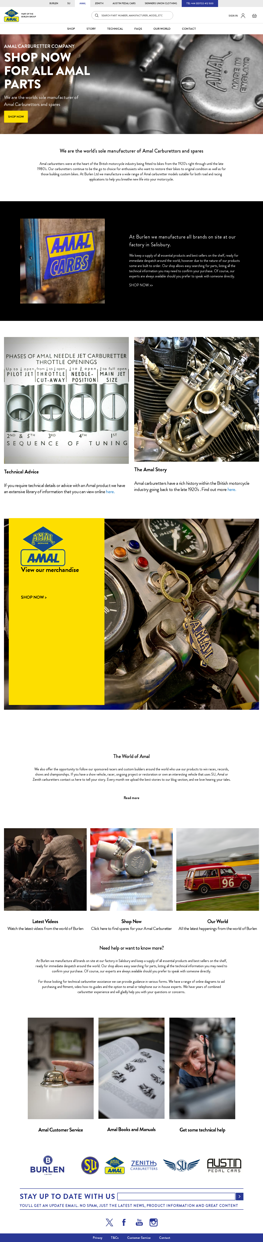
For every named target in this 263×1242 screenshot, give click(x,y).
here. (110, 491)
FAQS (138, 29)
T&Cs (115, 1237)
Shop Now (131, 921)
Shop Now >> (141, 285)
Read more (131, 797)
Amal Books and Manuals (131, 1129)
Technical (115, 29)
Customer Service (139, 1237)
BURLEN (54, 3)
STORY (91, 29)
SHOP (71, 29)
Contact (164, 1237)
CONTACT (189, 29)
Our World (162, 29)
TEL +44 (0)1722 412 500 (199, 3)
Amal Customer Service (60, 1130)
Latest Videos (45, 921)
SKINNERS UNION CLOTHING (161, 3)
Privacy (97, 1237)
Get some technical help (202, 1130)
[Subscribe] (239, 1196)
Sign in (233, 15)
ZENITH (99, 3)
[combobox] (132, 15)
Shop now (16, 116)
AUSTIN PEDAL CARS (124, 3)
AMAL (82, 3)
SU (68, 3)
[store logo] (20, 15)
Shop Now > (34, 597)
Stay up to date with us (67, 1196)
